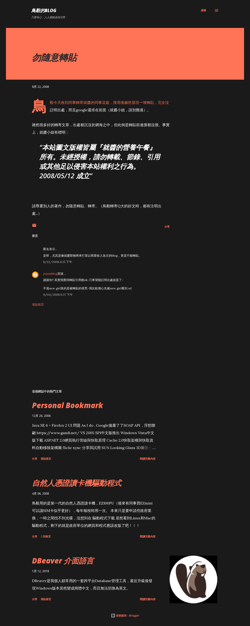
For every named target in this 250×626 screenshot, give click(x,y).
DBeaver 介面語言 (63, 560)
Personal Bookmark (67, 405)
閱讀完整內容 (148, 458)
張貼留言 (38, 304)
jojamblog (50, 273)
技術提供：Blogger (125, 615)
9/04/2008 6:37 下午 (58, 294)
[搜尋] (203, 10)
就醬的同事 (92, 102)
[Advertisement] (95, 343)
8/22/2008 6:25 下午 (57, 262)
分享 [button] (167, 226)
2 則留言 (46, 536)
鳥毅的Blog (43, 10)
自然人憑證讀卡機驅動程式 (76, 483)
